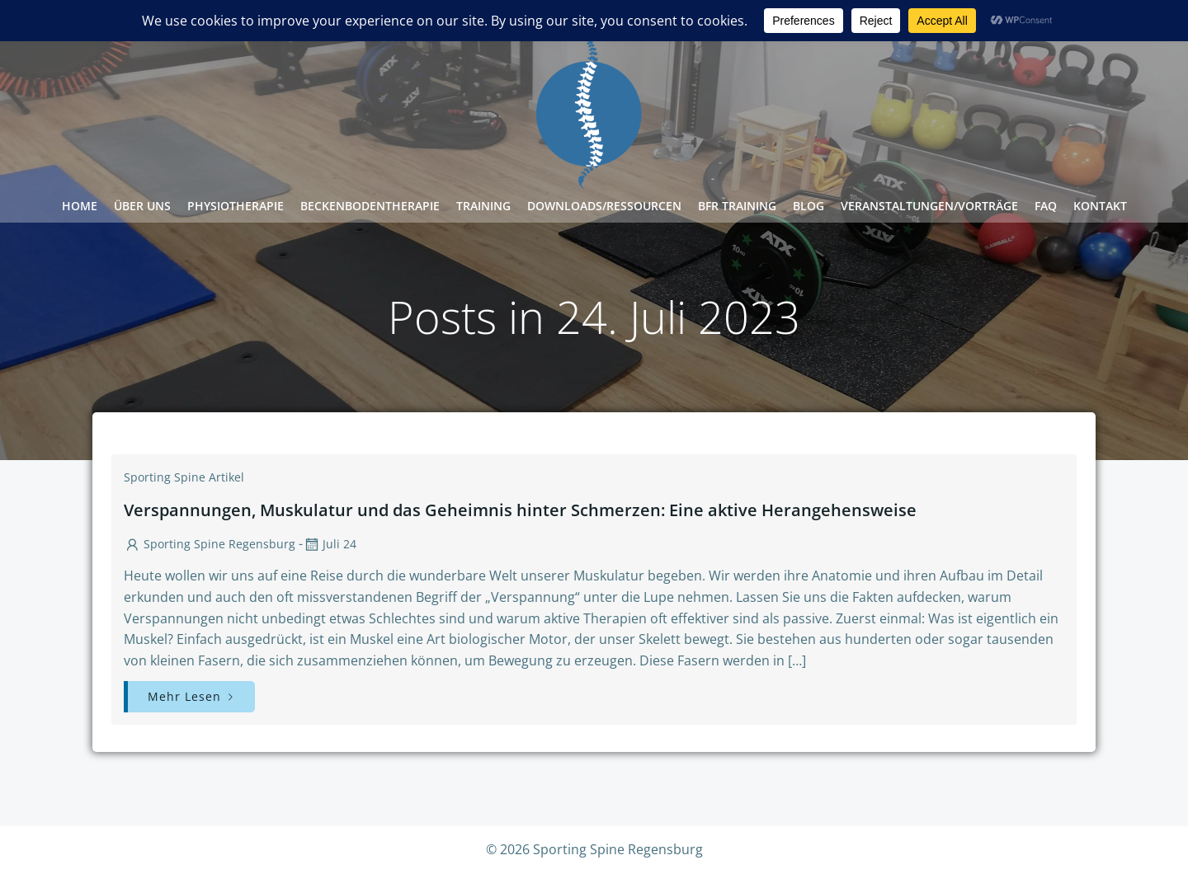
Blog (808, 206)
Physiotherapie (235, 206)
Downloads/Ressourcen (604, 206)
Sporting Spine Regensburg (209, 544)
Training (483, 206)
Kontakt (1100, 206)
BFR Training (737, 206)
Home (79, 206)
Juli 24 (329, 544)
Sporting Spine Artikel (184, 477)
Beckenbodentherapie (370, 206)
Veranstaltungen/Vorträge (929, 206)
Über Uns (142, 206)
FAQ (1046, 206)
